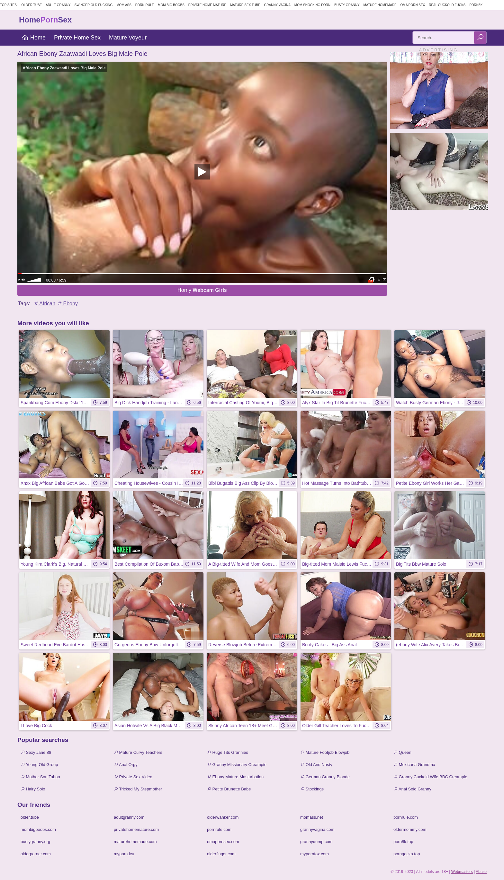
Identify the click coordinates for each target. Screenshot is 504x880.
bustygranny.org (35, 841)
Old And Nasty (316, 764)
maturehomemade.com (135, 841)
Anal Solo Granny (412, 789)
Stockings (312, 789)
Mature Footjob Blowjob (324, 752)
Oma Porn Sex (413, 5)
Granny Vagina (277, 5)
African (44, 303)
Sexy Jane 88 (36, 752)
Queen (402, 752)
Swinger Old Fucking (93, 5)
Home (34, 37)
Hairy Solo (33, 789)
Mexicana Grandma (414, 764)
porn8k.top (403, 841)
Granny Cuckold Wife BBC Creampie (430, 776)
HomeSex (45, 19)
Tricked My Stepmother (138, 789)
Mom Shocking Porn (312, 5)
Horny (202, 290)
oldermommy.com (409, 829)
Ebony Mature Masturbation (235, 776)
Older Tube (32, 5)
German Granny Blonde (325, 776)
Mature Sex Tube (245, 5)
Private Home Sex (77, 37)
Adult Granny (58, 5)
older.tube (30, 817)
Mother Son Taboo (40, 776)
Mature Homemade (380, 5)
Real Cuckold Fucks (447, 5)
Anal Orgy (126, 764)
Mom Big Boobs (171, 5)
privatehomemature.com (136, 829)
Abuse (481, 871)
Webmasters (462, 871)
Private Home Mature (207, 5)
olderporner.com (36, 853)
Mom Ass (123, 5)
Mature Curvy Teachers (138, 752)
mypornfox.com (314, 853)
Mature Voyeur (128, 37)
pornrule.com (405, 817)
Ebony (67, 303)
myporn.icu (124, 853)
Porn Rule (144, 5)
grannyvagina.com (317, 829)
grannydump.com (316, 841)
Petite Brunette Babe (229, 789)
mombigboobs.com (38, 829)
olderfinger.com (221, 853)
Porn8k (475, 5)
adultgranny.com (129, 817)
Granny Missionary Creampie (236, 764)
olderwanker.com (223, 817)
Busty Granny (347, 5)
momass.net (311, 817)
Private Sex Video (133, 776)
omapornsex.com (223, 841)
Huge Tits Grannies (227, 752)
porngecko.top (406, 853)
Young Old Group (39, 764)
